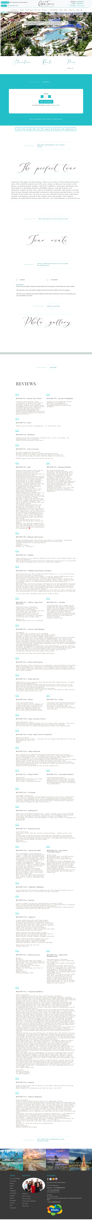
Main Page (25, 1220)
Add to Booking (46, 102)
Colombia (13, 1205)
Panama (12, 1217)
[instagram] (50, 1193)
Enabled (47, 129)
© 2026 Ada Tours (52, 1211)
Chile (11, 1203)
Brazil (12, 1200)
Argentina (13, 1195)
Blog (61, 10)
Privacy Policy (56, 105)
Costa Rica (13, 1207)
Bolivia (12, 1198)
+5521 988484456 (54, 1216)
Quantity (46, 93)
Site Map (25, 1218)
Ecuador (12, 1210)
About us (72, 10)
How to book (26, 1210)
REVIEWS (58, 129)
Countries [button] (14, 10)
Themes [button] (44, 10)
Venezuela (13, 1222)
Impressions (69, 129)
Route (19, 129)
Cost (38, 129)
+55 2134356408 (79, 3)
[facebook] (48, 1193)
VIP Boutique (53, 10)
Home (3, 12)
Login (79, 10)
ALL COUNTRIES (15, 1193)
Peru (11, 1220)
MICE (65, 10)
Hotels (3, 2)
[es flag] (53, 1193)
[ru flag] (56, 1193)
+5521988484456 (80, 1)
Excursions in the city (33, 10)
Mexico (12, 1212)
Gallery (29, 129)
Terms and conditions (29, 1215)
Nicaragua (13, 1215)
